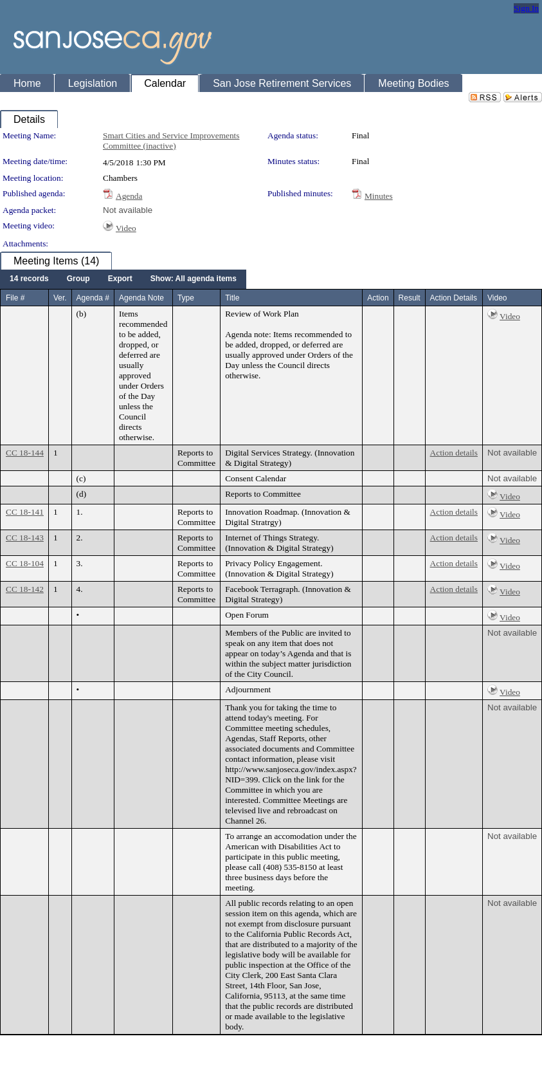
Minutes (379, 196)
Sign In (526, 8)
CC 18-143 (25, 537)
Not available (127, 210)
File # (15, 297)
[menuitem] (29, 279)
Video (126, 228)
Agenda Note (141, 297)
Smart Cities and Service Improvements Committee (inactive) (171, 141)
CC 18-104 (25, 563)
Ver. (60, 297)
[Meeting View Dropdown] (193, 279)
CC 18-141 (25, 512)
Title (232, 297)
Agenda (129, 196)
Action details (454, 452)
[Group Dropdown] (78, 279)
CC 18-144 (25, 452)
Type (185, 297)
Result (409, 297)
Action (377, 297)
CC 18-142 (25, 589)
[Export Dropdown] (120, 279)
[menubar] (123, 279)
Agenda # (93, 297)
